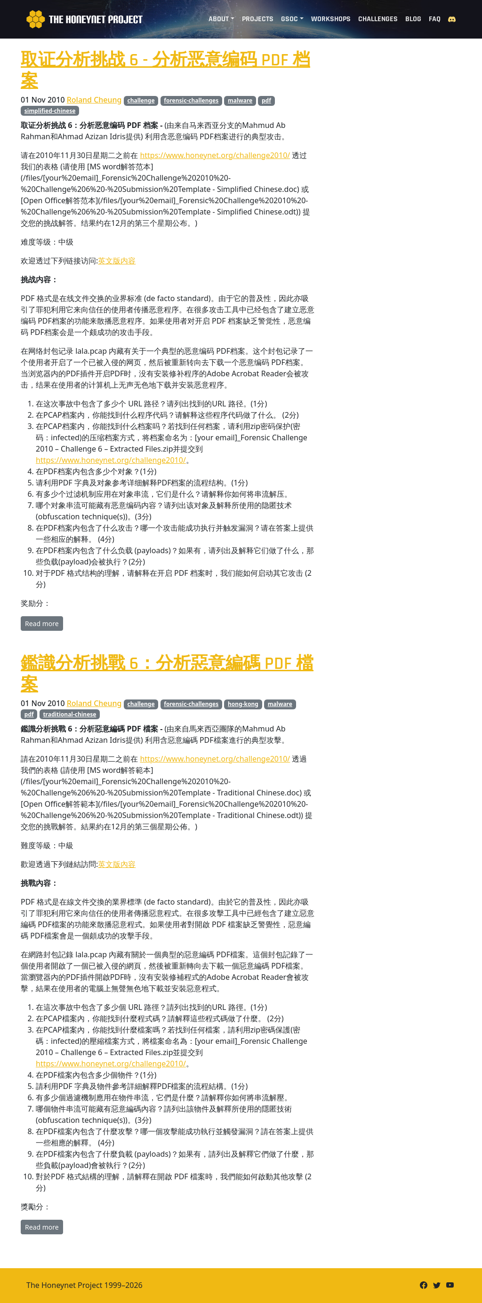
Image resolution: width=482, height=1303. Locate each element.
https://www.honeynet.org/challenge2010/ (215, 155)
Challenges (378, 19)
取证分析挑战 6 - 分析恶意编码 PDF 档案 (165, 71)
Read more (42, 623)
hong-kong (243, 704)
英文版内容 (117, 260)
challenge (141, 100)
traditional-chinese (69, 714)
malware (240, 100)
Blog (413, 19)
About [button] (219, 19)
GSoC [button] (289, 19)
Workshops (331, 19)
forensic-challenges (191, 100)
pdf (266, 100)
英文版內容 (117, 864)
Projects (257, 19)
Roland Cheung (94, 100)
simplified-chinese (50, 111)
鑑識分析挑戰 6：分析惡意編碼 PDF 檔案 (167, 674)
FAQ (435, 19)
